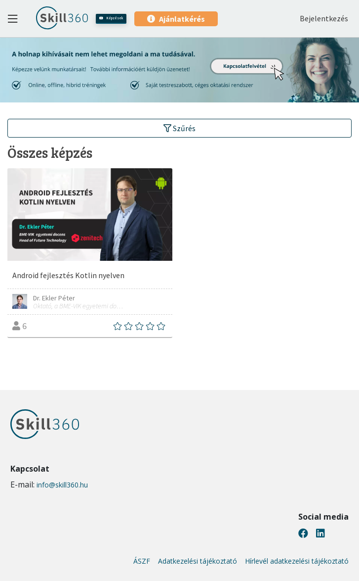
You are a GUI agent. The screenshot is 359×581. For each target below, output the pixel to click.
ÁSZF (141, 561)
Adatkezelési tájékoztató (197, 561)
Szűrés (179, 128)
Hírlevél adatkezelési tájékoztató (297, 561)
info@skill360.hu (62, 484)
